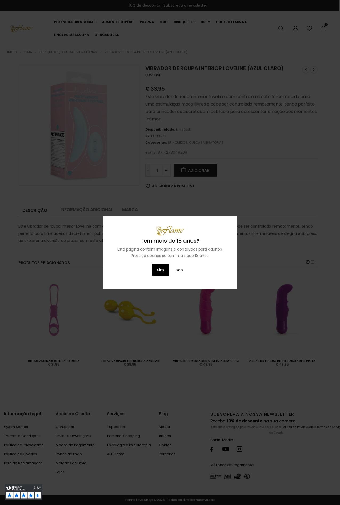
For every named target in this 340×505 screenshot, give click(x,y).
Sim (160, 270)
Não (179, 270)
